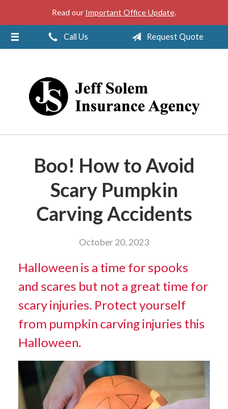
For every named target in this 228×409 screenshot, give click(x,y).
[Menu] (15, 37)
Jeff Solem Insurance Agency (114, 96)
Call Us (66, 37)
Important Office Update (130, 12)
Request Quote (165, 37)
